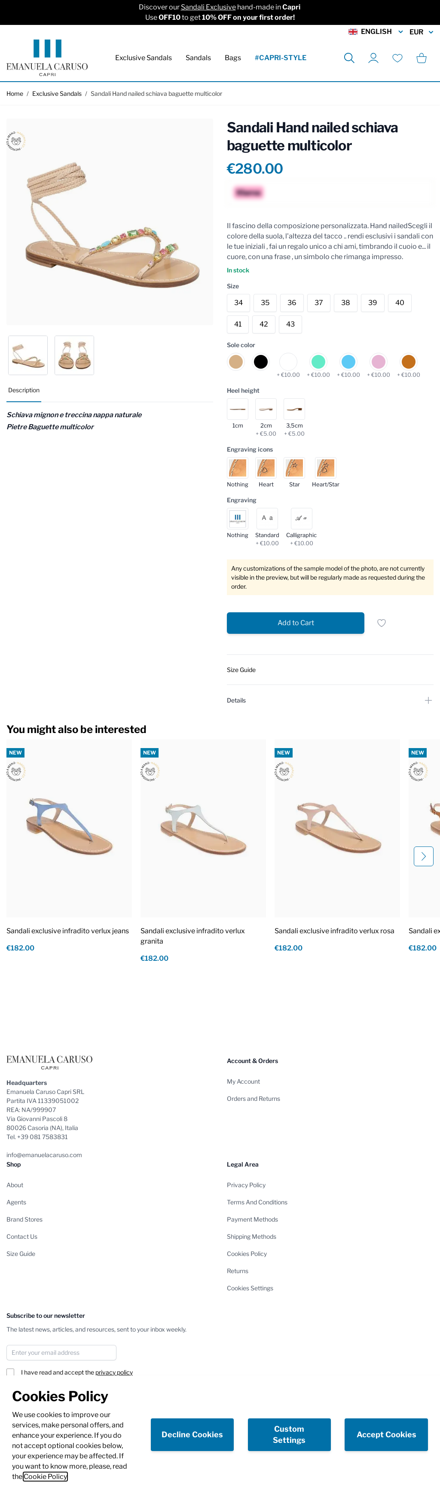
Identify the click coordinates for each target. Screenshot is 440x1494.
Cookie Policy (45, 1477)
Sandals (198, 58)
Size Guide (20, 1253)
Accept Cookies (386, 1434)
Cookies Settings (250, 1288)
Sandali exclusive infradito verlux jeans (67, 931)
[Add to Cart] (295, 623)
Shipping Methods (251, 1236)
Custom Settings (289, 1434)
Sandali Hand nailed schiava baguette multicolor (156, 93)
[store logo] (47, 58)
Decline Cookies (192, 1434)
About (14, 1184)
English (376, 31)
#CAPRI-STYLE (280, 58)
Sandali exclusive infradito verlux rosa (334, 931)
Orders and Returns (253, 1098)
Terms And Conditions (257, 1202)
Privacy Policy (246, 1184)
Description (24, 390)
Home (14, 93)
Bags (233, 58)
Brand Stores (24, 1219)
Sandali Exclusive (208, 7)
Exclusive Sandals (143, 58)
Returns (237, 1270)
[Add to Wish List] (381, 623)
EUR (421, 32)
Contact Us (21, 1236)
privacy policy (114, 1372)
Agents (16, 1202)
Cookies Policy (247, 1253)
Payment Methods (252, 1219)
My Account (243, 1081)
